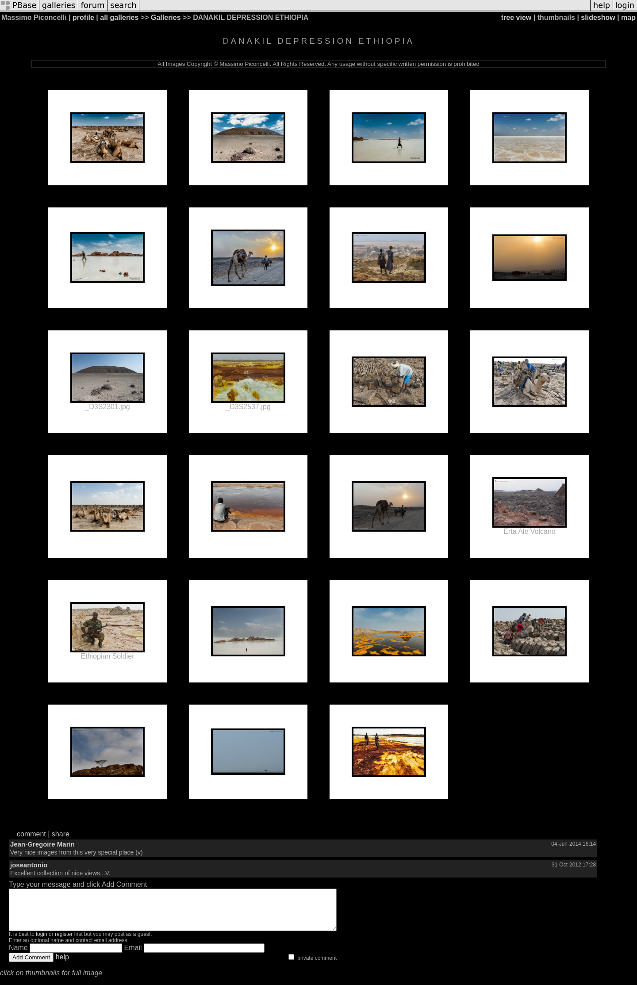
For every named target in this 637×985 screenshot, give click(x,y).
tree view (516, 17)
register (64, 942)
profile (83, 17)
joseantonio (28, 865)
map (628, 17)
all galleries (119, 17)
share (60, 834)
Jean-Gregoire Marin (42, 844)
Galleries (166, 17)
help (62, 965)
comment (31, 834)
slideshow (598, 17)
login (41, 942)
